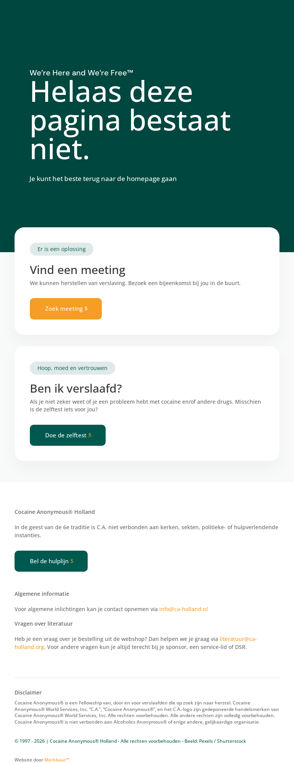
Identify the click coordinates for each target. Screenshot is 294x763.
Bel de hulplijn (49, 561)
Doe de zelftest (66, 435)
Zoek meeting (64, 308)
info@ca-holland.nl (183, 609)
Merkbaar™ (56, 759)
